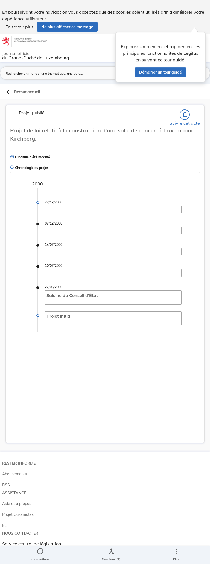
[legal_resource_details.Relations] (111, 555)
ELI (5, 525)
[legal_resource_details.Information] (40, 555)
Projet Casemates (18, 514)
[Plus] (176, 555)
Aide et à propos (16, 503)
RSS (6, 484)
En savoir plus (19, 27)
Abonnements (14, 474)
